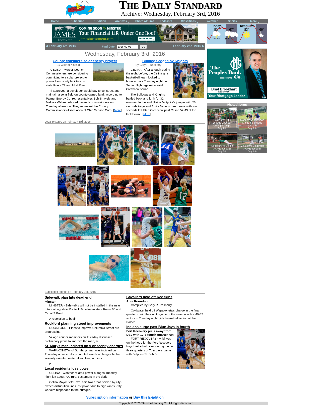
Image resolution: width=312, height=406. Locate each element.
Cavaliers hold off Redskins (149, 297)
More (254, 21)
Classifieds (190, 21)
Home (55, 21)
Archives (122, 21)
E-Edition (100, 21)
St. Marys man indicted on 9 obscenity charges (84, 346)
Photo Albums (144, 21)
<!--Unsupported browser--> (237, 128)
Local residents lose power (67, 368)
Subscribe (77, 21)
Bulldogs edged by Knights (165, 61)
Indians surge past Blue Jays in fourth (158, 327)
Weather (212, 21)
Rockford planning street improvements (78, 324)
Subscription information (107, 397)
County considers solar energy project (85, 61)
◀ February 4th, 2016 (61, 46)
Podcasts (167, 21)
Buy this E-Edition (148, 397)
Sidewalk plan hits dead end (68, 297)
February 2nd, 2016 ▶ (188, 46)
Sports (232, 21)
